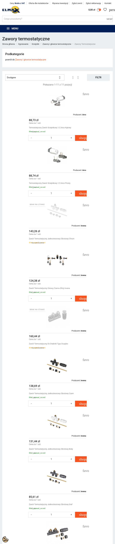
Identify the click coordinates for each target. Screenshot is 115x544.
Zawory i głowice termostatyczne (30, 59)
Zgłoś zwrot (77, 3)
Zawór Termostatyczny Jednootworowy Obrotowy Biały (29, 294)
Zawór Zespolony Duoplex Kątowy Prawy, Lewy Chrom (84, 350)
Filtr (98, 77)
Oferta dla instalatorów (39, 3)
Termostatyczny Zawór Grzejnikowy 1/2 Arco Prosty (83, 128)
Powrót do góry (100, 437)
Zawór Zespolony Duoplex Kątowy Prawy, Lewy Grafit (28, 350)
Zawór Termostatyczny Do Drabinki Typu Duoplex (26, 239)
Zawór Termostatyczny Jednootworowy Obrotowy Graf (84, 294)
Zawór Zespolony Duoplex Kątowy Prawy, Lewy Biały (56, 405)
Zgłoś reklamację (93, 3)
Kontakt (107, 3)
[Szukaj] (57, 19)
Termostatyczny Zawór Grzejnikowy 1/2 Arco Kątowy (28, 128)
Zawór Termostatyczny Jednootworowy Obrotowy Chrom (27, 184)
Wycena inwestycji (60, 3)
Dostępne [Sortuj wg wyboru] (35, 77)
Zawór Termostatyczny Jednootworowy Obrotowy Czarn (85, 239)
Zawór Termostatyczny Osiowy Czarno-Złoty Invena (83, 183)
